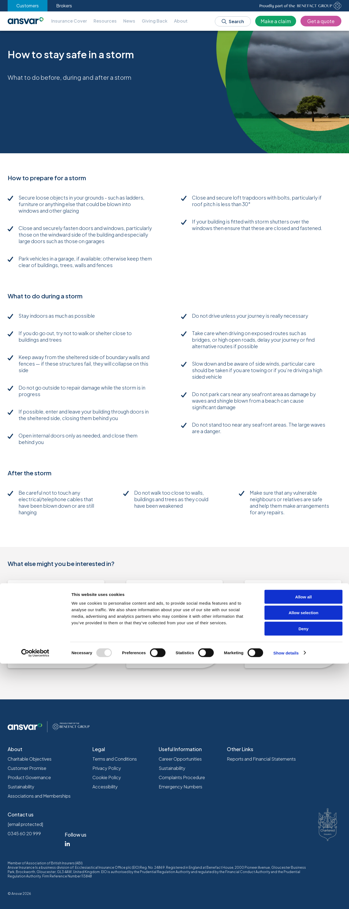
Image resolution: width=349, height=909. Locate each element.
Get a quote (321, 21)
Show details (286, 898)
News (129, 21)
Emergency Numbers (180, 786)
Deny (304, 874)
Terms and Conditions (114, 759)
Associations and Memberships (39, 796)
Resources (105, 21)
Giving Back (154, 21)
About (181, 21)
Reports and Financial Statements (261, 759)
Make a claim (276, 21)
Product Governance (29, 777)
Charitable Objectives (30, 759)
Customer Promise (27, 768)
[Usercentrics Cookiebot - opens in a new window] (35, 898)
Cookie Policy (106, 777)
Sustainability (21, 786)
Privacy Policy (106, 768)
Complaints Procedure (182, 777)
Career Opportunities (180, 759)
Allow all (303, 842)
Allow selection (303, 858)
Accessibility (105, 786)
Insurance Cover (69, 21)
